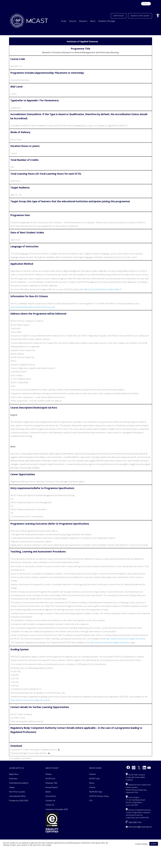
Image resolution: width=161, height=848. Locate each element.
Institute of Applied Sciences (82, 41)
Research (83, 21)
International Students (18, 783)
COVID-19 (49, 805)
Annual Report (51, 787)
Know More (95, 768)
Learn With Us (16, 768)
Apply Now (13, 774)
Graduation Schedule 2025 (56, 809)
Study (63, 21)
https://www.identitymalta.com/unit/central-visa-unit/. (32, 307)
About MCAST (52, 768)
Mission (48, 774)
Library (12, 787)
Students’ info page (106, 21)
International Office (17, 796)
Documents (50, 796)
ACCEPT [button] (153, 844)
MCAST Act (50, 778)
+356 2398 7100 (134, 822)
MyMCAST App (95, 792)
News (91, 783)
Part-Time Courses (17, 792)
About (92, 21)
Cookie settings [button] (141, 844)
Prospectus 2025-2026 (18, 800)
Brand (47, 792)
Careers (92, 774)
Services (72, 21)
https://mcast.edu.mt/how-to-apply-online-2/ (102, 289)
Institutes (13, 778)
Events (92, 787)
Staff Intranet (118, 16)
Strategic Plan (51, 783)
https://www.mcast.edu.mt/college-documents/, (110, 642)
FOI (90, 800)
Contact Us (50, 800)
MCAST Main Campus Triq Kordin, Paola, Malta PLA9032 (135, 777)
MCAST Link (94, 778)
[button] (158, 15)
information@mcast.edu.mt (139, 827)
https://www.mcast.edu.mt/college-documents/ (126, 638)
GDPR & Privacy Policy (99, 796)
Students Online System (140, 16)
